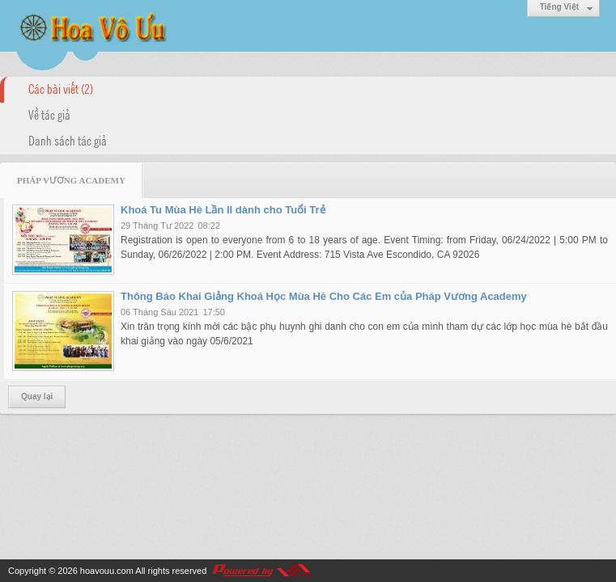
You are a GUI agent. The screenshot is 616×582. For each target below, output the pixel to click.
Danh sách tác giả (67, 140)
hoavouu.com (107, 571)
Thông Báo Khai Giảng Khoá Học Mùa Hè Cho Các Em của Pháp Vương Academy (324, 296)
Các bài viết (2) (60, 88)
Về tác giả (49, 114)
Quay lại (37, 396)
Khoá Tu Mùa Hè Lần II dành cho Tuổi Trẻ (223, 210)
